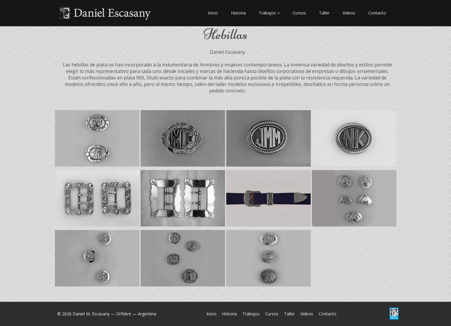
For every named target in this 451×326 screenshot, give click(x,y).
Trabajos (269, 13)
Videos (349, 13)
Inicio (213, 13)
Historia (238, 13)
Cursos (299, 13)
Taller (324, 13)
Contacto (377, 13)
